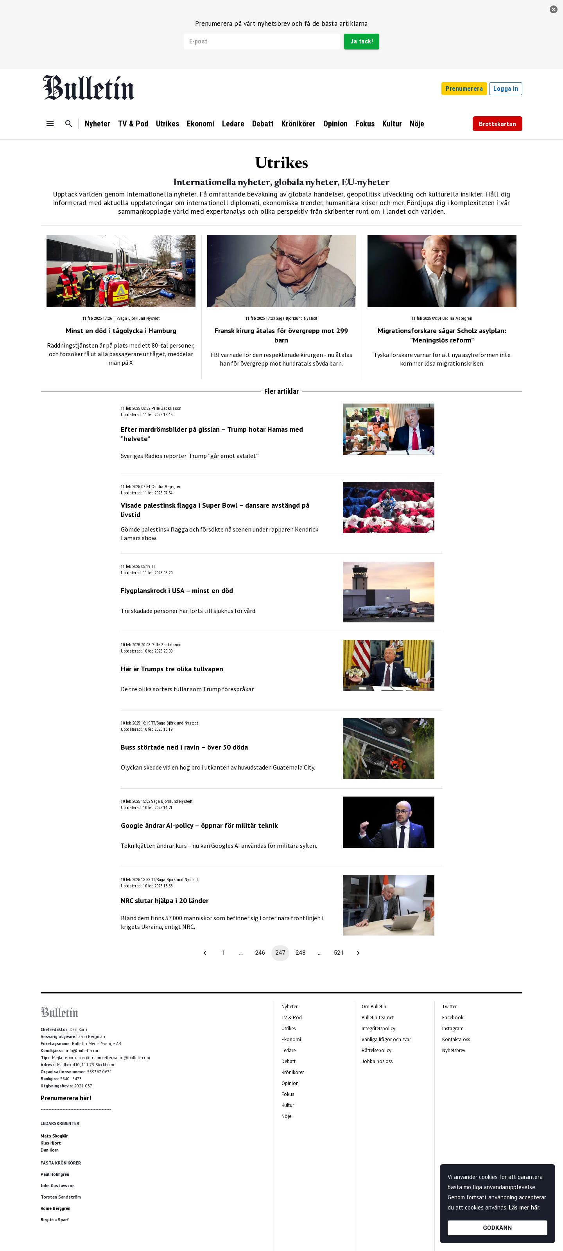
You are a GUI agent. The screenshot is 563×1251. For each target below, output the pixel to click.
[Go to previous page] (205, 953)
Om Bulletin (374, 1006)
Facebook (452, 1017)
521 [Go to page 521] (339, 953)
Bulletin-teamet (378, 1017)
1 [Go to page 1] (223, 953)
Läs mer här (524, 1207)
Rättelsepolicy (376, 1050)
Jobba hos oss (377, 1061)
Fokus (365, 123)
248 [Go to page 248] (301, 953)
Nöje (417, 123)
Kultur (392, 123)
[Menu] (50, 123)
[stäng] (553, 9)
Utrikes (167, 123)
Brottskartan (497, 124)
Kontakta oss (456, 1039)
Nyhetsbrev (453, 1050)
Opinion (335, 123)
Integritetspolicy (378, 1028)
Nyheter (97, 123)
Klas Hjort (51, 1143)
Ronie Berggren (55, 1208)
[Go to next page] (358, 953)
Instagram (453, 1028)
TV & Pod (133, 123)
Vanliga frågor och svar (386, 1039)
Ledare (233, 123)
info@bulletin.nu (82, 1050)
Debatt (263, 123)
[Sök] (68, 123)
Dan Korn (50, 1150)
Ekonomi (200, 123)
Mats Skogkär (54, 1136)
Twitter (449, 1006)
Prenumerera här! (66, 1098)
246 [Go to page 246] (260, 953)
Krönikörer (299, 123)
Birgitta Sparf (55, 1219)
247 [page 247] (280, 953)
